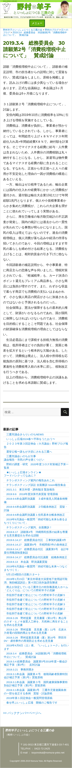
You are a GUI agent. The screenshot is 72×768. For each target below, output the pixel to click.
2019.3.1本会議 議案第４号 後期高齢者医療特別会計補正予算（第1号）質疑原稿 (36, 676)
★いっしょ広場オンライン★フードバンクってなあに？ (22, 474)
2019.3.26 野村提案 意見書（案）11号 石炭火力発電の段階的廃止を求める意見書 (35, 631)
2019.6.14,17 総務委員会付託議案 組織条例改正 (36, 557)
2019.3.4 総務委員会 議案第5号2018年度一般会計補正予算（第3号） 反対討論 (35, 663)
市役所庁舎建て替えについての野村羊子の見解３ (35, 604)
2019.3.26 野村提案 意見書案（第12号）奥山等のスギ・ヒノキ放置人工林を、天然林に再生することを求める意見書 (36, 621)
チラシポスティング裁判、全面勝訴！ (29, 527)
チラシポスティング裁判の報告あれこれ (30, 480)
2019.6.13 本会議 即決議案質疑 (26, 561)
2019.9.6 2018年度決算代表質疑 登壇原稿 (32, 494)
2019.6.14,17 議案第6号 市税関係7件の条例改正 (37, 544)
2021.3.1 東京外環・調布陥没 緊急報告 (30, 489)
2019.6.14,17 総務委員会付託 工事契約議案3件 (36, 540)
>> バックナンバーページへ (22, 713)
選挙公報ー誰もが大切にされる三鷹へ (29, 451)
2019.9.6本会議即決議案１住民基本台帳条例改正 (35, 514)
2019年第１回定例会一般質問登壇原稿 (29, 698)
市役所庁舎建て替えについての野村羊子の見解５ (35, 595)
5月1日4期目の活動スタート (23, 574)
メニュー (37, 23)
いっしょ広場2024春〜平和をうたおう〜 (30, 439)
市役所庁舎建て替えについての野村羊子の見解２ (35, 609)
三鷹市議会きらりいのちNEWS (25, 434)
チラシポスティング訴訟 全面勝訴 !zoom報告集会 (36, 485)
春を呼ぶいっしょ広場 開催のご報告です (31, 702)
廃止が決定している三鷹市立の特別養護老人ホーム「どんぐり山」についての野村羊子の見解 (36, 589)
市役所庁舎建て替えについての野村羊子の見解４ (35, 599)
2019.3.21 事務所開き (20, 669)
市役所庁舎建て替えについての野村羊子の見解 (34, 613)
